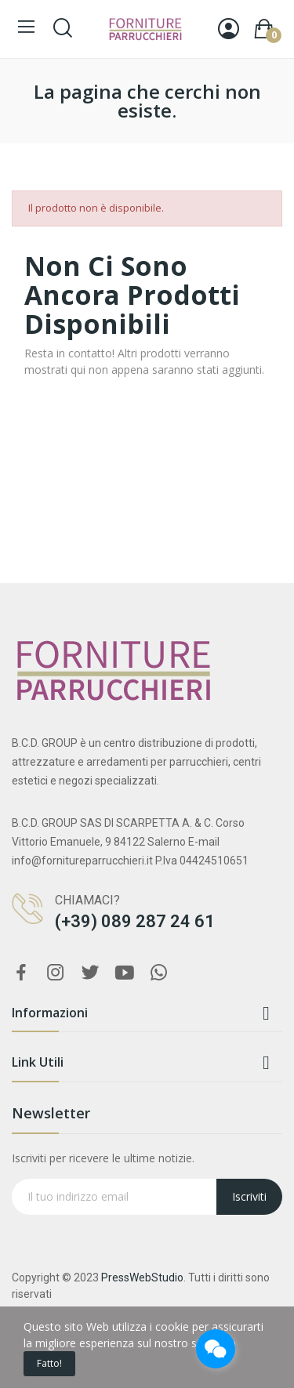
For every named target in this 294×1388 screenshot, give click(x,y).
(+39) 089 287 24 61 (135, 921)
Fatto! (49, 1363)
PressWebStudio (142, 1277)
